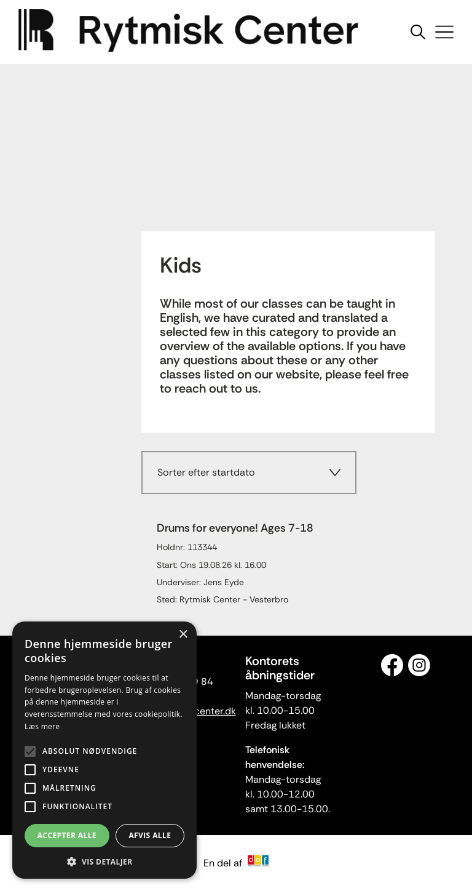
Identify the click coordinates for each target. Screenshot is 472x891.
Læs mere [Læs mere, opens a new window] (42, 726)
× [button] (182, 634)
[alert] (104, 750)
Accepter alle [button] (66, 835)
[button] (104, 860)
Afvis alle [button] (149, 835)
